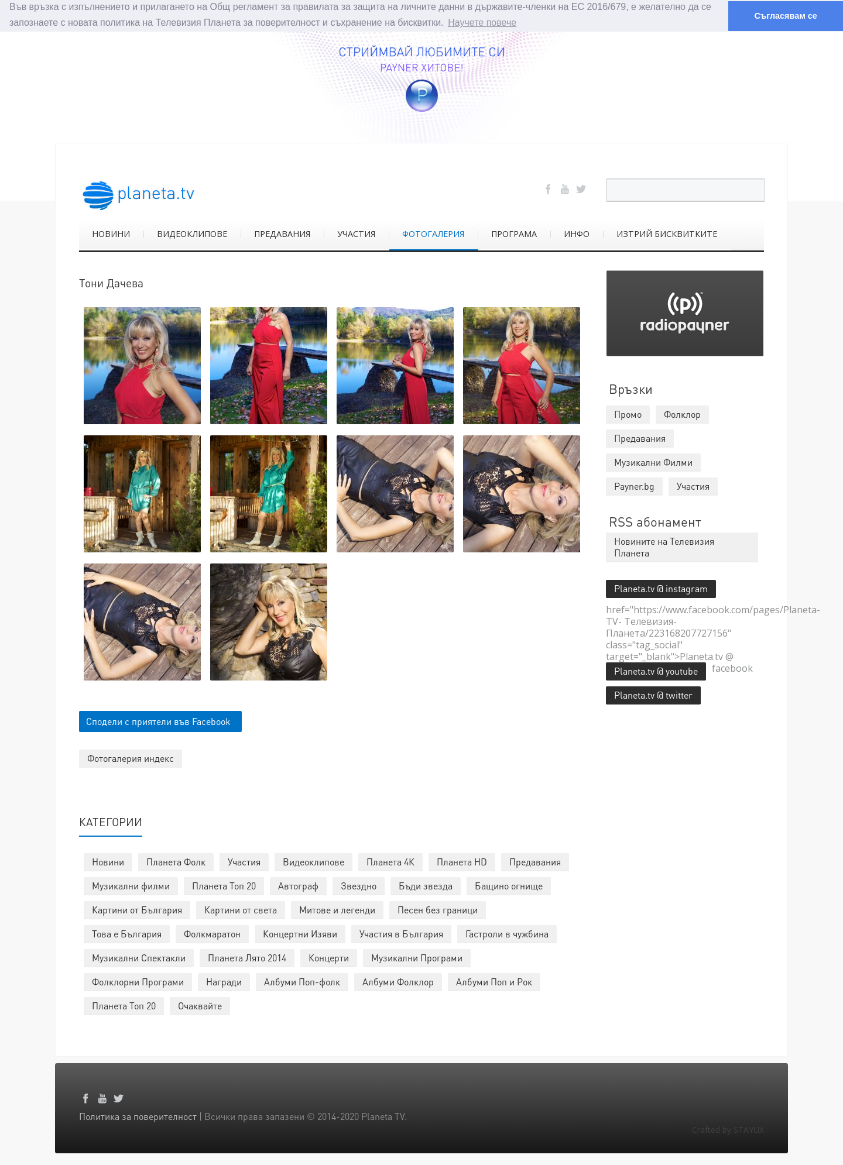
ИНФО (577, 233)
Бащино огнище (509, 885)
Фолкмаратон (212, 933)
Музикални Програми (416, 957)
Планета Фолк (175, 861)
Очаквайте (200, 1005)
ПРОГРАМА (514, 233)
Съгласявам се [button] (785, 15)
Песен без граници (437, 909)
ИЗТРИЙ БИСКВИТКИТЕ (666, 233)
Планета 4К (390, 861)
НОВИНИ (111, 233)
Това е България (127, 933)
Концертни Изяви (300, 933)
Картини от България (137, 909)
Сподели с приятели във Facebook (158, 720)
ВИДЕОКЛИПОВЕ (192, 233)
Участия (244, 861)
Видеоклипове (313, 861)
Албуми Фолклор (398, 981)
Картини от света (240, 909)
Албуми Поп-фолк (302, 981)
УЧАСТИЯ (356, 233)
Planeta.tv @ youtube (656, 670)
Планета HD (462, 861)
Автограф (298, 885)
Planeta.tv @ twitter (653, 694)
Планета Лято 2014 (247, 957)
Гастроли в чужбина (507, 933)
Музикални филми (131, 885)
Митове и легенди (337, 909)
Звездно (358, 885)
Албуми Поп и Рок (494, 981)
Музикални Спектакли (139, 957)
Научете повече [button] (482, 23)
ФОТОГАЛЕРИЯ (433, 233)
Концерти (329, 957)
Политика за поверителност (138, 1115)
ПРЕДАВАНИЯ (282, 233)
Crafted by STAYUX (728, 1129)
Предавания (535, 861)
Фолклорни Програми (138, 981)
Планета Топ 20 (224, 885)
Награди (224, 981)
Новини (108, 861)
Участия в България (401, 933)
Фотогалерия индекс (130, 757)
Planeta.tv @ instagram (661, 588)
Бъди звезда (426, 885)
